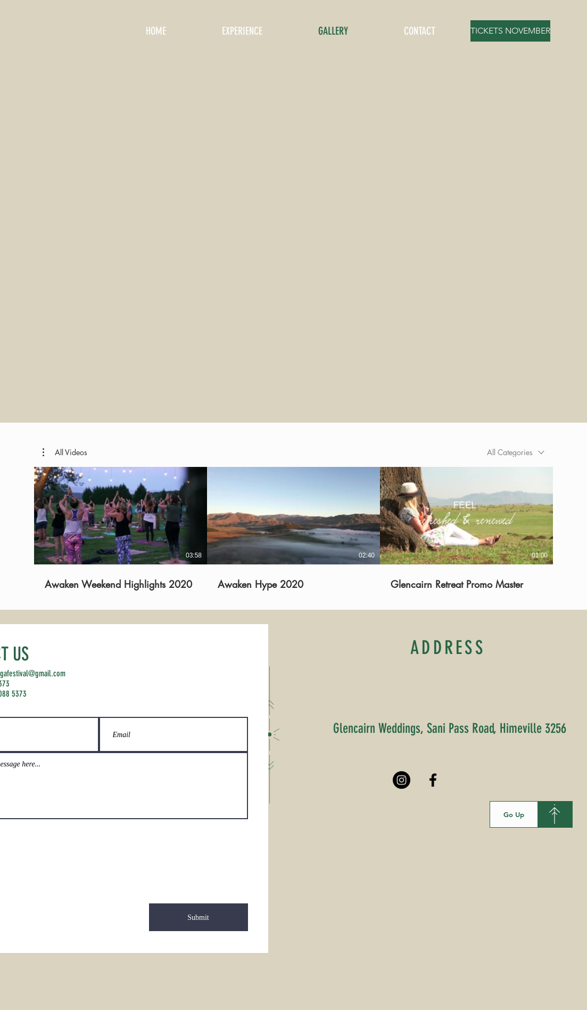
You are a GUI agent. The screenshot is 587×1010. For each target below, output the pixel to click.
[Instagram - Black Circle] (401, 780)
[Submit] (198, 917)
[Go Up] (514, 814)
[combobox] (515, 452)
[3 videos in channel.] (293, 529)
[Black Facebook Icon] (433, 780)
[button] (65, 452)
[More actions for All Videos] (65, 452)
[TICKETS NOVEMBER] (510, 31)
